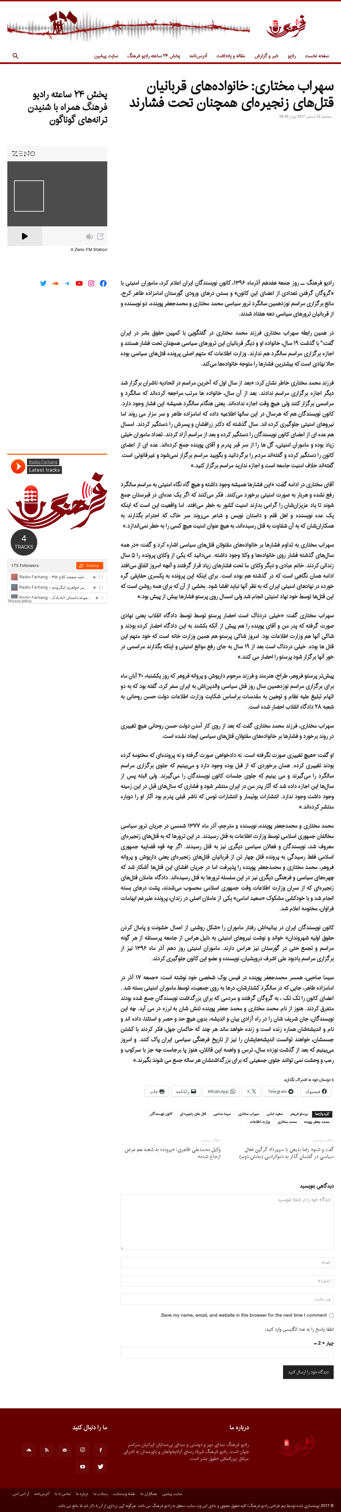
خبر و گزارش (266, 56)
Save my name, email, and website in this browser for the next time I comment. (243, 1315)
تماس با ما (63, 1494)
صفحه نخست (317, 56)
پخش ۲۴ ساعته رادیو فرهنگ (153, 56)
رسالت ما (101, 1494)
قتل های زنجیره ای (193, 1114)
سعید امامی (274, 1114)
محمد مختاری (287, 1122)
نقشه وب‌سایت (124, 1494)
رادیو (292, 56)
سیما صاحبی (222, 1114)
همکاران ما (149, 1494)
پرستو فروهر (299, 1114)
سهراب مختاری (248, 1114)
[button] (15, 57)
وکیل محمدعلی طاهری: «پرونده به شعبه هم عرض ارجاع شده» (172, 1153)
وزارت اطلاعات (260, 1122)
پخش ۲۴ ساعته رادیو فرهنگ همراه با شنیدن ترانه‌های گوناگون (67, 107)
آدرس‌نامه (198, 56)
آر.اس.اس (21, 1494)
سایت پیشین (106, 56)
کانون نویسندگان (161, 1114)
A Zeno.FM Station (89, 250)
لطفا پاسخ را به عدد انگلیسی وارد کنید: (299, 1329)
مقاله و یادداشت (230, 56)
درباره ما (82, 1494)
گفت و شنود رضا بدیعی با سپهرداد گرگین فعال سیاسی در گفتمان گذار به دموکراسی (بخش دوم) (286, 1153)
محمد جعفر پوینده (316, 1122)
